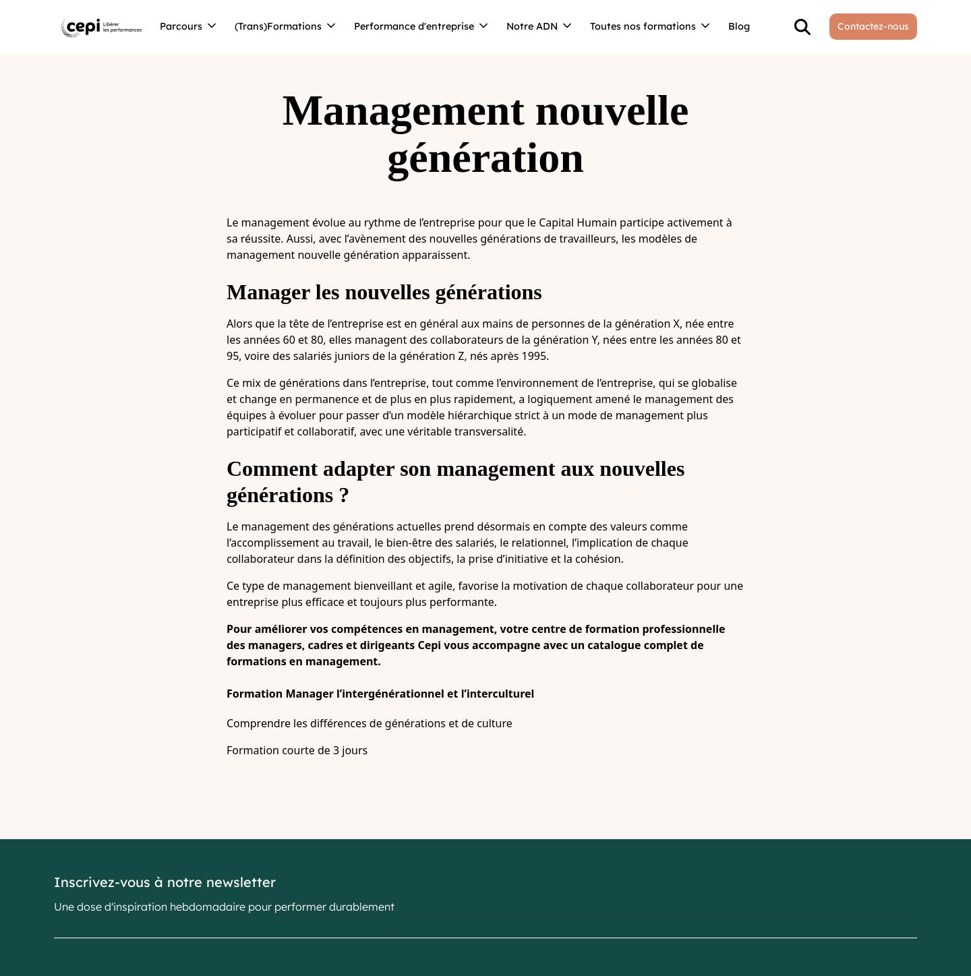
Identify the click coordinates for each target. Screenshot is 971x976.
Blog (739, 26)
